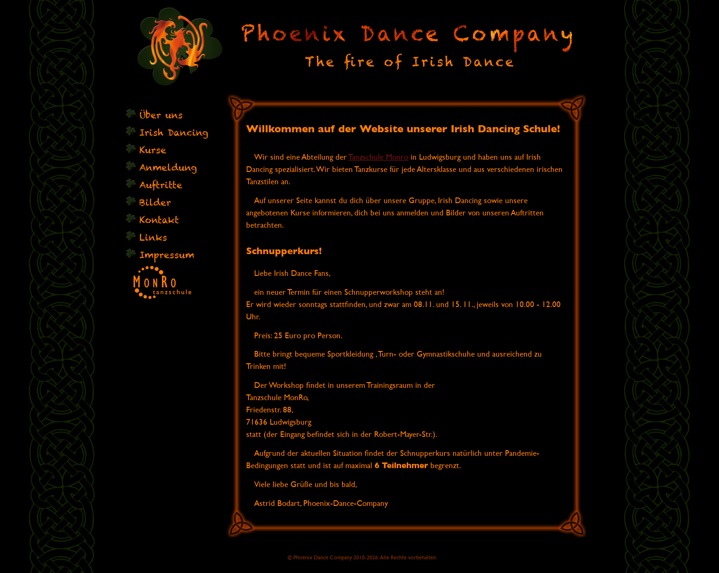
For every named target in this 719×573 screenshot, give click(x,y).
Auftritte (160, 185)
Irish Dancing (173, 132)
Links (153, 237)
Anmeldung (168, 167)
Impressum (166, 255)
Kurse (152, 150)
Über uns (161, 115)
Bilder (155, 202)
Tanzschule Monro (378, 157)
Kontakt (159, 220)
